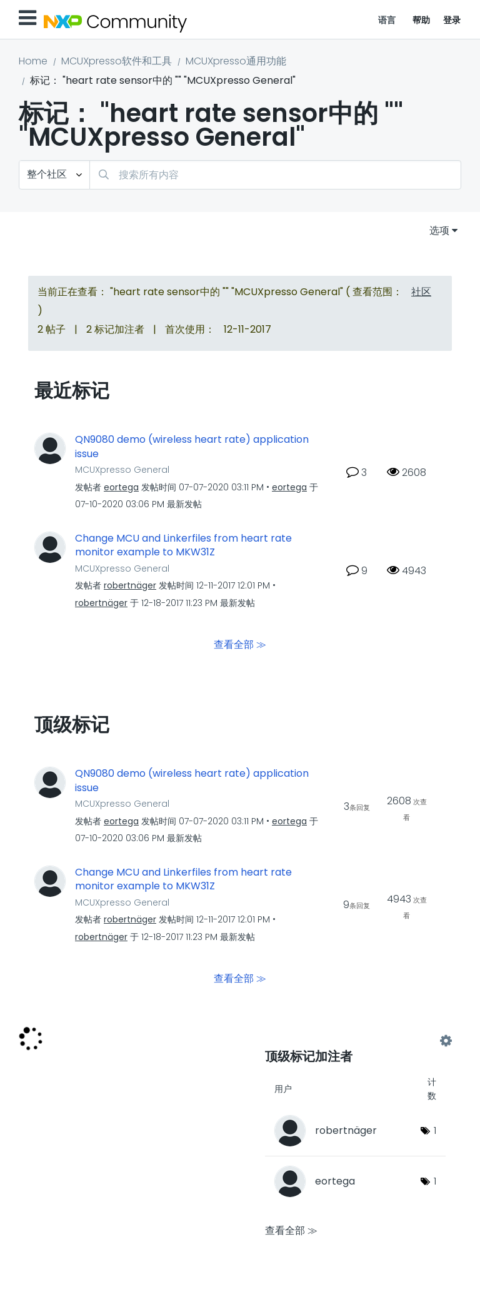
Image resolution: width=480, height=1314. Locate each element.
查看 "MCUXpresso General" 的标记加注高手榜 (355, 1041)
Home (33, 61)
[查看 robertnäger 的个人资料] (130, 585)
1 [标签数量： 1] (435, 1130)
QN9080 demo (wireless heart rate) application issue (192, 447)
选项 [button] (439, 230)
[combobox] (275, 175)
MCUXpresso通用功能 (236, 61)
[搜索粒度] (54, 175)
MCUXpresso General (122, 469)
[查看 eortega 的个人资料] (121, 487)
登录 (452, 20)
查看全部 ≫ (240, 644)
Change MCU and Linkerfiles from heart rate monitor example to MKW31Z (183, 546)
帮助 (421, 20)
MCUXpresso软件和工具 (116, 61)
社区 (421, 292)
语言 (387, 20)
